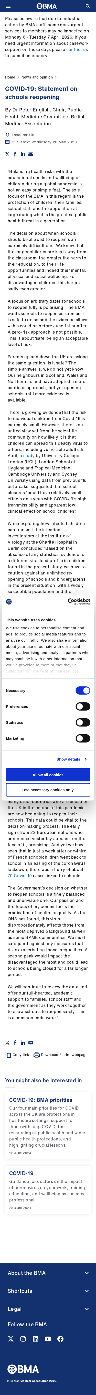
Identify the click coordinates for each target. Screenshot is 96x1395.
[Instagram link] (23, 1340)
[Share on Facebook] (15, 154)
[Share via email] (30, 154)
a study (27, 455)
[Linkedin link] (36, 1340)
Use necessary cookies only (47, 790)
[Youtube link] (48, 1340)
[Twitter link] (11, 1340)
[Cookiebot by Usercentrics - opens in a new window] (68, 601)
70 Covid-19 (20, 876)
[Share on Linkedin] (23, 154)
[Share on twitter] (7, 154)
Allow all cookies (48, 774)
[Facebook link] (60, 1340)
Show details (68, 759)
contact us (77, 49)
